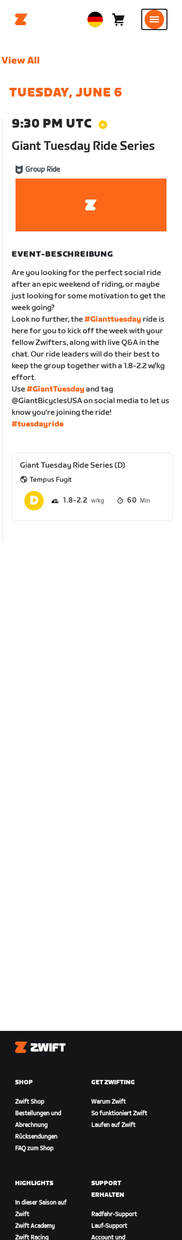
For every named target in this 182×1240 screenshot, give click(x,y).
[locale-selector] (95, 19)
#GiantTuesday (55, 389)
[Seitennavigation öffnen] (154, 19)
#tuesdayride (38, 424)
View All (20, 60)
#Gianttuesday (112, 319)
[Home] (21, 19)
